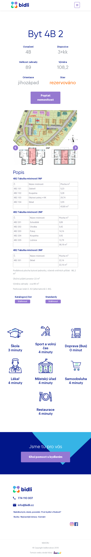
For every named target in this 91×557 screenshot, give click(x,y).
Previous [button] (15, 147)
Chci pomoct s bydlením (45, 457)
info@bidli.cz (26, 505)
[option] (29, 156)
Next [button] (75, 147)
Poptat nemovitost (45, 97)
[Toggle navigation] (77, 5)
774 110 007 (25, 498)
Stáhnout (22, 301)
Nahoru (45, 543)
